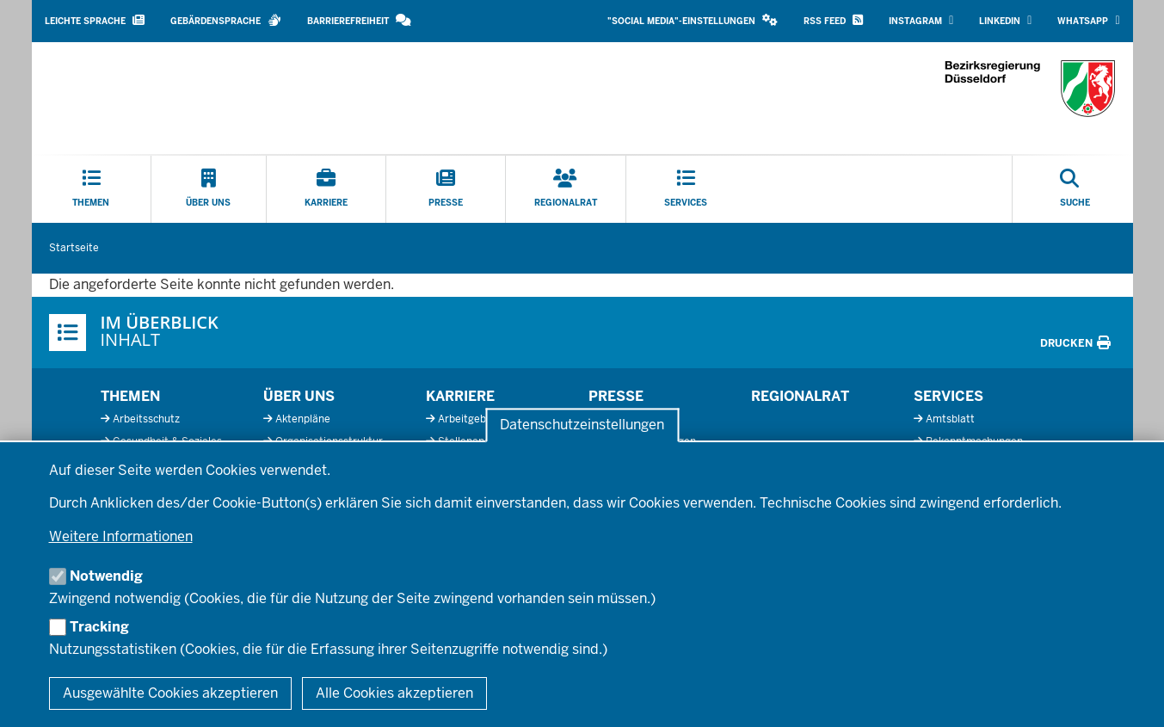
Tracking (99, 627)
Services (948, 396)
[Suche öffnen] (1075, 189)
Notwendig (106, 576)
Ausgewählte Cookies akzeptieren (170, 693)
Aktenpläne (302, 419)
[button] (692, 21)
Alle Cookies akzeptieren (394, 693)
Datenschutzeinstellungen (582, 425)
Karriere (460, 396)
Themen (130, 396)
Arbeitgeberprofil (479, 419)
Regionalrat (800, 396)
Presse (616, 396)
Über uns (299, 396)
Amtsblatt (950, 419)
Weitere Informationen (121, 536)
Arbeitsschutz (146, 419)
